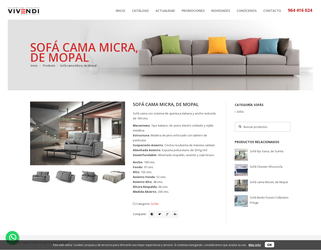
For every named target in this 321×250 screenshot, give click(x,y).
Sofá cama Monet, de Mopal (269, 182)
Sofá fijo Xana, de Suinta (266, 151)
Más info (255, 245)
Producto (49, 66)
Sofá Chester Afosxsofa (266, 167)
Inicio (34, 66)
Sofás (155, 204)
